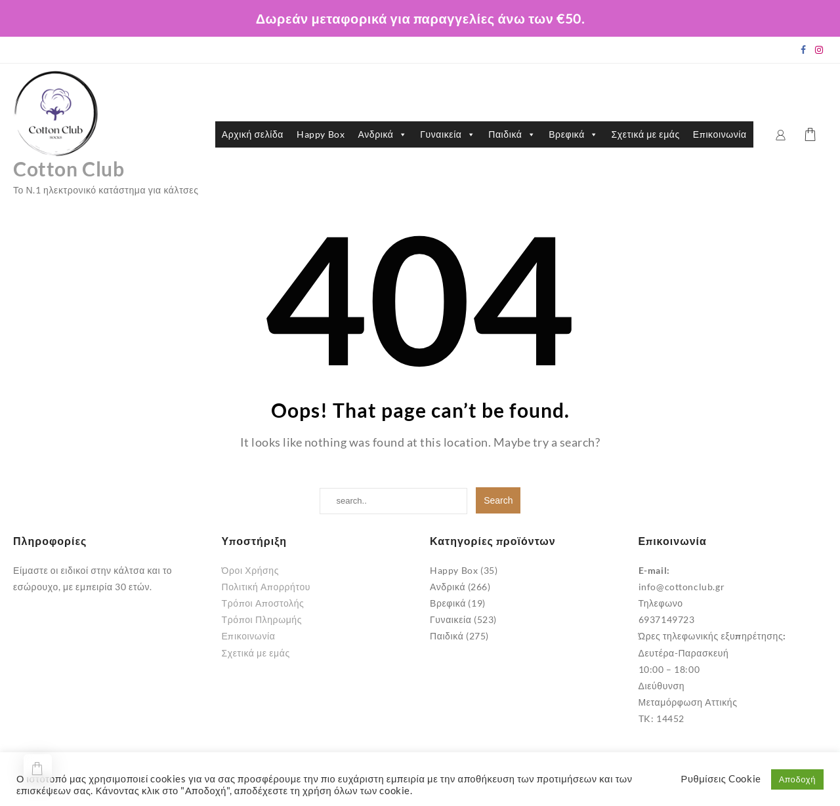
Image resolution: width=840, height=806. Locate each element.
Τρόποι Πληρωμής (262, 619)
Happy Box (321, 134)
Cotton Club (69, 168)
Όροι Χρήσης (251, 570)
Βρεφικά (573, 134)
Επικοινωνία (720, 134)
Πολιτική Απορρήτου (266, 586)
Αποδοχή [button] (797, 779)
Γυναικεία (447, 134)
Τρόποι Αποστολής (263, 603)
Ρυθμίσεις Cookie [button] (721, 778)
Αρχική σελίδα (253, 134)
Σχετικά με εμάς (646, 134)
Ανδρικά (382, 134)
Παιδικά (512, 134)
